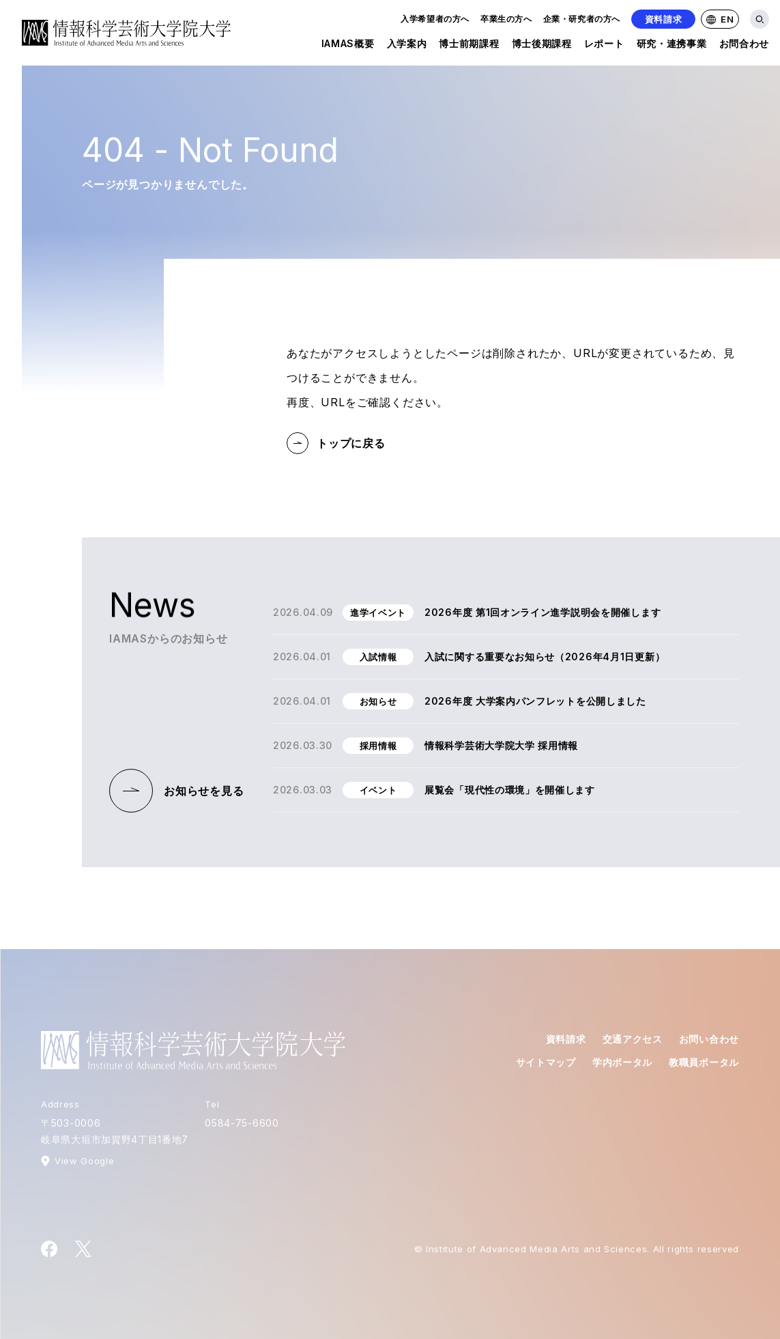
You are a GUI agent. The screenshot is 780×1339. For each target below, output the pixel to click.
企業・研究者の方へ (581, 19)
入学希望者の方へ (435, 19)
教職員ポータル (704, 1062)
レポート (604, 46)
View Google (84, 1160)
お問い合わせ (709, 1039)
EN (720, 19)
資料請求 (663, 19)
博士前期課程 (469, 46)
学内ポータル (622, 1062)
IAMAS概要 (348, 46)
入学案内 (407, 46)
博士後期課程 (542, 46)
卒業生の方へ (506, 19)
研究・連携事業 (672, 46)
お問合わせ (744, 46)
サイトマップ (546, 1062)
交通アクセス (633, 1039)
